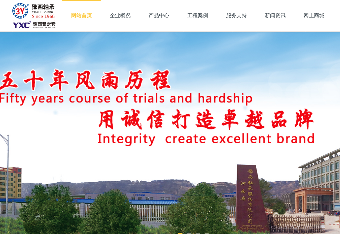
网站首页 (81, 15)
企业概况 (120, 15)
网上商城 (314, 15)
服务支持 (236, 15)
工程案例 (197, 15)
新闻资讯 (275, 15)
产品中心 (159, 15)
